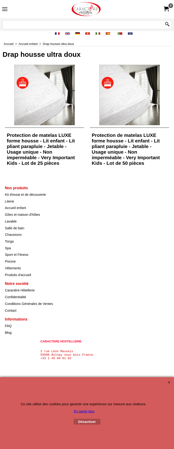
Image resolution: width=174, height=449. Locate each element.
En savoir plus (84, 411)
